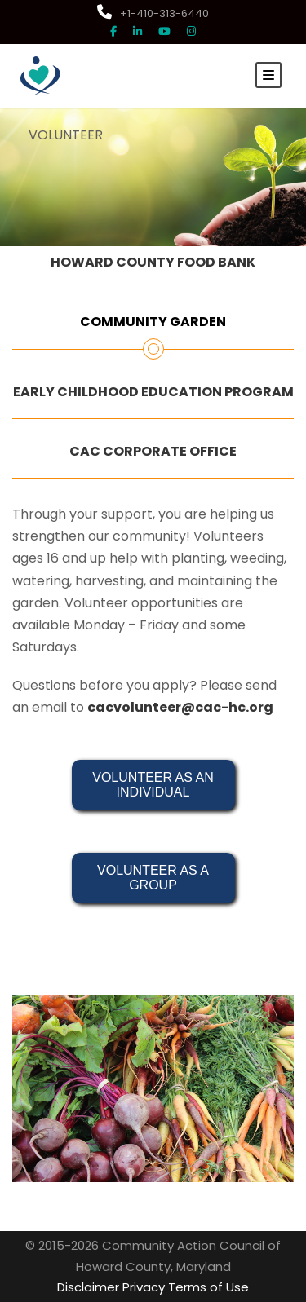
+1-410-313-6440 (153, 13)
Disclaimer (88, 1286)
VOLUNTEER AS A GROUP (154, 877)
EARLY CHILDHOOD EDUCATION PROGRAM (153, 391)
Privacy (143, 1286)
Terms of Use (208, 1286)
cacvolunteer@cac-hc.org (180, 707)
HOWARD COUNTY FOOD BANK (153, 262)
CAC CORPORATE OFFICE (153, 451)
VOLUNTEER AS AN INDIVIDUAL (154, 784)
